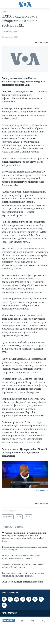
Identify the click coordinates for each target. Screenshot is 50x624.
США (4, 11)
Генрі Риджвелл (9, 32)
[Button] (41, 42)
